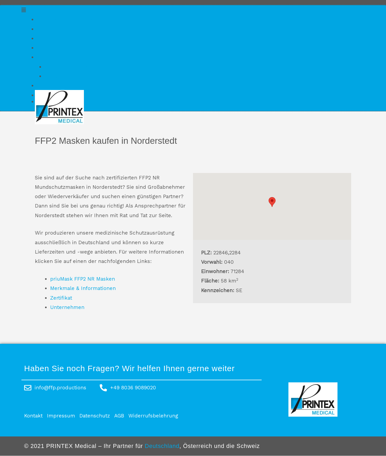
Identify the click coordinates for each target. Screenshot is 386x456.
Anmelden (57, 76)
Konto (44, 57)
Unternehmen (54, 48)
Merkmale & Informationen (70, 29)
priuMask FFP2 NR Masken (69, 19)
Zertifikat (48, 38)
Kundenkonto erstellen (72, 67)
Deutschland (162, 446)
